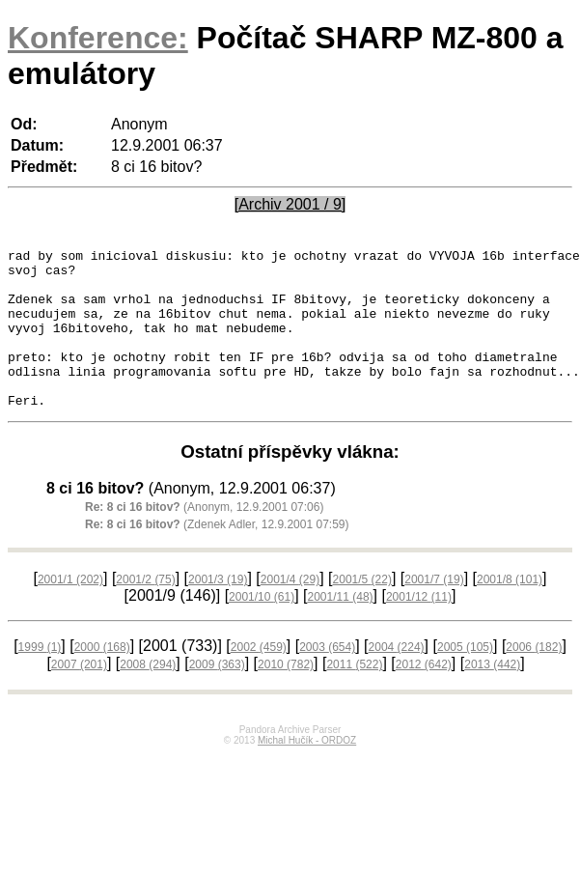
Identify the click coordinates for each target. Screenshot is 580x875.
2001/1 (70, 611)
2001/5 (362, 611)
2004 (397, 679)
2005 (465, 679)
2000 (102, 679)
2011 (354, 696)
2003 (327, 679)
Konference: (98, 37)
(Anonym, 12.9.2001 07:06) (204, 539)
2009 (217, 696)
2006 (534, 679)
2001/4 (290, 611)
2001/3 (217, 611)
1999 (40, 679)
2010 (286, 696)
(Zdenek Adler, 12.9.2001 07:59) (217, 556)
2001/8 (509, 611)
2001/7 (433, 611)
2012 (424, 696)
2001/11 (340, 628)
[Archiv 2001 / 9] (290, 204)
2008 (148, 696)
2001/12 (419, 628)
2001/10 (261, 628)
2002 (259, 679)
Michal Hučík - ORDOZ (307, 772)
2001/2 (145, 611)
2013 (492, 696)
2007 (79, 696)
